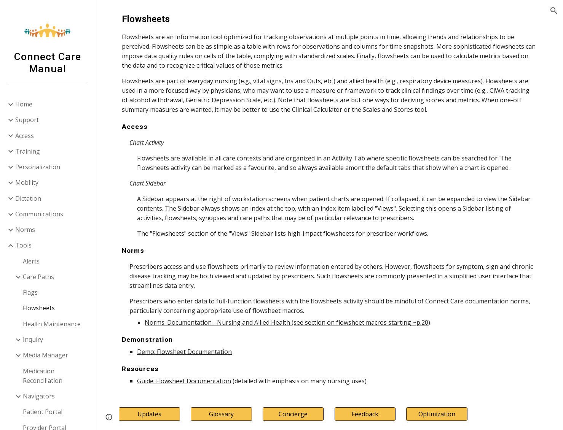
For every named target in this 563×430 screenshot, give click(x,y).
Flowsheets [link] (39, 308)
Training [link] (27, 151)
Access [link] (24, 136)
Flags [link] (30, 292)
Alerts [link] (31, 261)
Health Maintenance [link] (52, 324)
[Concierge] (293, 414)
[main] (329, 199)
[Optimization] (437, 414)
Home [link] (23, 104)
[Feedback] (365, 414)
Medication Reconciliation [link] (42, 376)
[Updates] (149, 414)
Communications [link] (39, 214)
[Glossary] (221, 414)
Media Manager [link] (45, 355)
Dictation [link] (28, 198)
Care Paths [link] (38, 277)
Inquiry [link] (33, 339)
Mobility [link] (26, 182)
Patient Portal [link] (42, 412)
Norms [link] (25, 229)
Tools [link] (23, 245)
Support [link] (27, 120)
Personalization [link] (37, 167)
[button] (554, 11)
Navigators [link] (39, 396)
